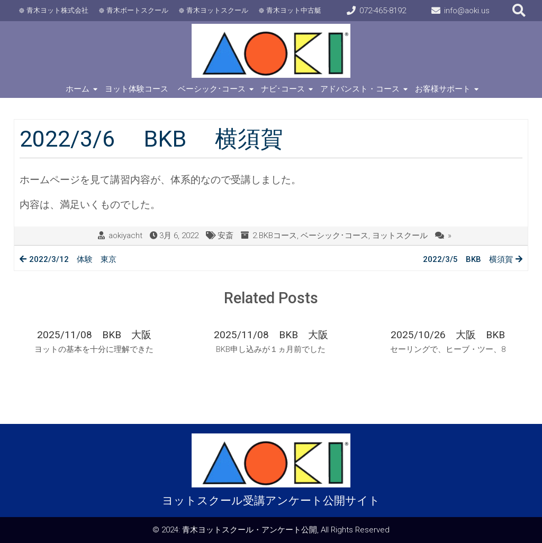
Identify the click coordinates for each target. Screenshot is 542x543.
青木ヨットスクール (217, 10)
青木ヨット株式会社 (57, 10)
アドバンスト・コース (360, 89)
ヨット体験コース (136, 89)
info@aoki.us (467, 10)
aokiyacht (125, 235)
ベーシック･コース (212, 89)
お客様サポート (443, 89)
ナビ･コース (283, 89)
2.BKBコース (274, 235)
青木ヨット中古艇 (293, 10)
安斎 (225, 235)
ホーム (77, 89)
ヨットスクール (400, 235)
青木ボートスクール (137, 10)
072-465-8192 (382, 10)
